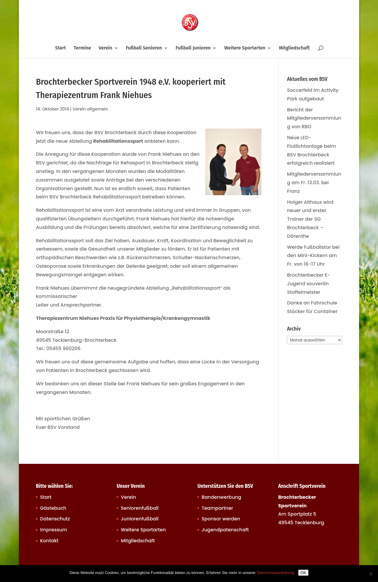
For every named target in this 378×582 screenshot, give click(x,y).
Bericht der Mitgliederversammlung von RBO (314, 118)
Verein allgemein (90, 109)
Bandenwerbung (221, 497)
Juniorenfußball (140, 518)
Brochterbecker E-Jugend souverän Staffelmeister (308, 284)
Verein (105, 48)
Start (60, 48)
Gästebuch (53, 508)
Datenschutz (55, 518)
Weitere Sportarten (244, 48)
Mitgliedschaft (294, 48)
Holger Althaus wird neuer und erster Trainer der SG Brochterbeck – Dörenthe (310, 219)
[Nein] (371, 574)
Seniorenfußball (140, 508)
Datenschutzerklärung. (276, 572)
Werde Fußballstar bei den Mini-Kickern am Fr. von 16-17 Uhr (313, 256)
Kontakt (49, 540)
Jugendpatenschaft (225, 529)
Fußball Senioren (144, 48)
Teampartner (217, 508)
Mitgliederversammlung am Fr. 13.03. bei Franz (314, 183)
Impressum (53, 529)
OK (303, 572)
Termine (82, 48)
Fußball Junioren (193, 48)
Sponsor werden (220, 518)
